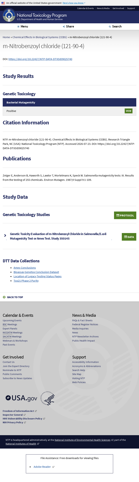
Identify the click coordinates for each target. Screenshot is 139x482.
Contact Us (8, 362)
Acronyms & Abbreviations (86, 366)
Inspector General (13, 414)
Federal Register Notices (85, 324)
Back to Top (15, 297)
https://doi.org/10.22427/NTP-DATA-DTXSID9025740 (40, 59)
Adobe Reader (42, 466)
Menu (24, 26)
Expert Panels (10, 328)
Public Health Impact (83, 340)
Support (131, 8)
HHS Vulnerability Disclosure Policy (22, 418)
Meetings (10, 324)
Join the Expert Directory (16, 366)
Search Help (78, 370)
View (128, 110)
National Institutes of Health (21, 443)
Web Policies (79, 382)
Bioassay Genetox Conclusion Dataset (36, 272)
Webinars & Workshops (15, 340)
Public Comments (12, 374)
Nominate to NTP (12, 370)
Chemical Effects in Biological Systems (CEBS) (39, 37)
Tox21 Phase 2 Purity (26, 280)
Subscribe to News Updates (17, 378)
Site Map (76, 374)
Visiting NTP (78, 378)
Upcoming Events (12, 320)
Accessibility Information (85, 362)
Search (117, 26)
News (75, 332)
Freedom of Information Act (18, 411)
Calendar (85, 8)
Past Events (9, 344)
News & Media (103, 8)
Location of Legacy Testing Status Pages (38, 276)
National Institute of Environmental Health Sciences (82, 440)
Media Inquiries (80, 328)
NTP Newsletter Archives (85, 336)
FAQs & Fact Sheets (82, 320)
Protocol (125, 215)
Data (129, 237)
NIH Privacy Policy (13, 422)
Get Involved (118, 8)
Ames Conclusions (25, 267)
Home (6, 37)
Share (70, 26)
